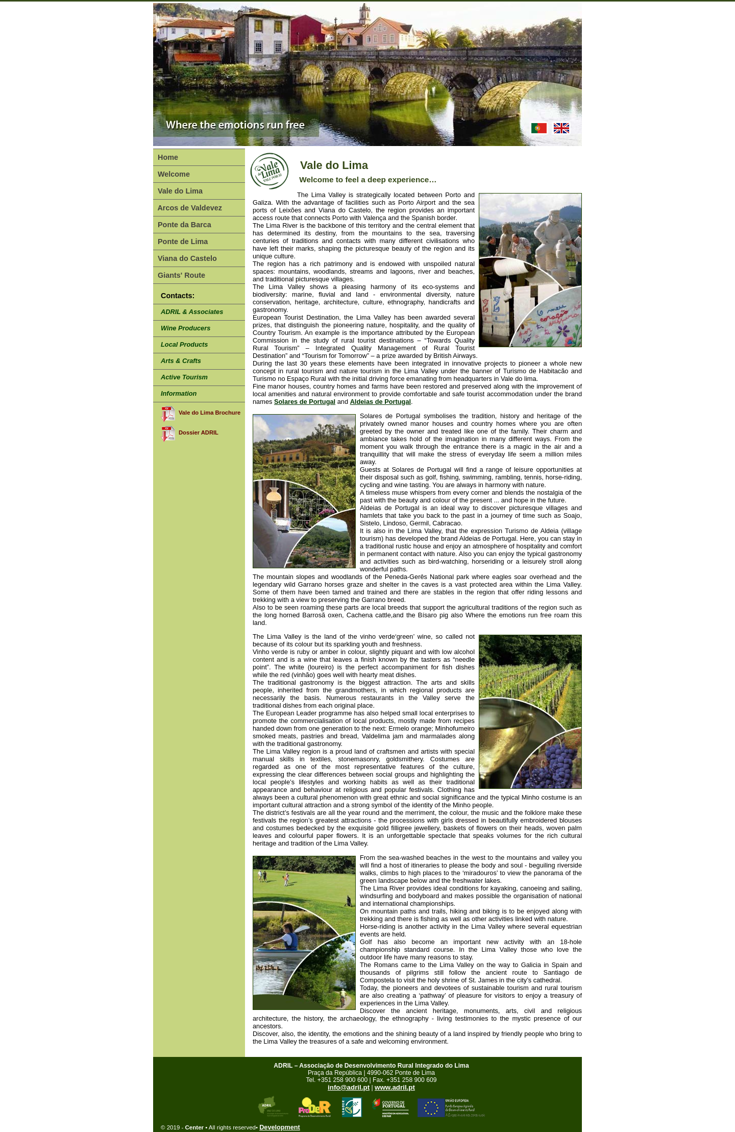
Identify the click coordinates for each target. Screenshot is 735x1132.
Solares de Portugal (304, 401)
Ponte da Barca (183, 225)
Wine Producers (185, 328)
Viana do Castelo (186, 258)
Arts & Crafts (181, 361)
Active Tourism (184, 377)
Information (179, 393)
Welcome (173, 174)
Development (279, 1127)
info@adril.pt (349, 1087)
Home (167, 157)
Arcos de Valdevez (189, 208)
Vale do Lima (179, 191)
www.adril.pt (395, 1087)
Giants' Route (180, 275)
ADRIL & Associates (192, 312)
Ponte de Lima (182, 241)
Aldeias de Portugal (380, 401)
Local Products (184, 344)
